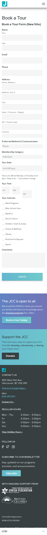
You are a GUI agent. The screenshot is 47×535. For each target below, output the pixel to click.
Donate (10, 356)
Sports (8, 244)
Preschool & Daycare (14, 239)
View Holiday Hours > (12, 432)
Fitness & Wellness (13, 229)
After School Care (13, 208)
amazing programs (14, 313)
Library (8, 234)
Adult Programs (12, 203)
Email (4, 54)
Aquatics (9, 214)
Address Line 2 (8, 92)
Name (5, 30)
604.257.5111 (8, 396)
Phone (5, 67)
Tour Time (6, 183)
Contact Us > (8, 402)
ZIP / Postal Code (9, 122)
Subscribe (11, 473)
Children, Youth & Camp (15, 224)
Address (6, 79)
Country (5, 132)
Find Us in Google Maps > (14, 388)
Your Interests (8, 198)
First (4, 33)
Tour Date (6, 162)
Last (4, 43)
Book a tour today (16, 320)
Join (4, 531)
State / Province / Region (13, 112)
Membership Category (12, 152)
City (4, 102)
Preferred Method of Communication (20, 141)
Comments (7, 250)
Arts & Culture (11, 219)
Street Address (8, 83)
